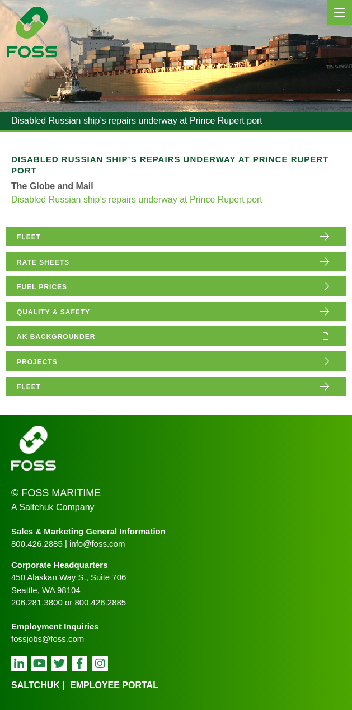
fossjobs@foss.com (47, 638)
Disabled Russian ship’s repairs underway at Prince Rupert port (136, 199)
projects (37, 362)
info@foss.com (97, 543)
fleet (29, 237)
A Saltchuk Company (53, 507)
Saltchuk (35, 685)
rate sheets (43, 262)
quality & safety (53, 312)
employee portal (114, 685)
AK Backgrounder (56, 337)
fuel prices (42, 287)
